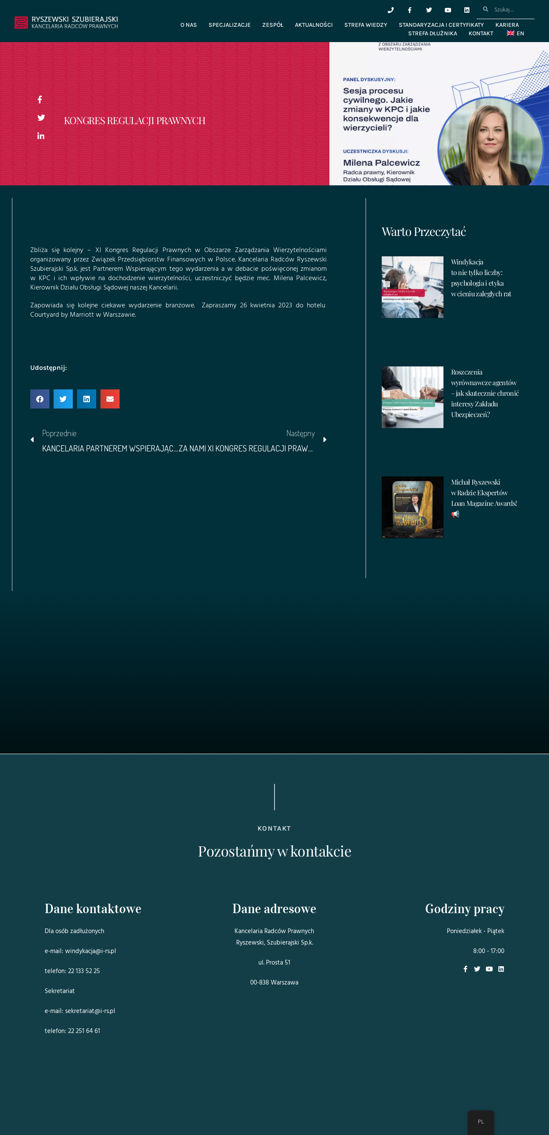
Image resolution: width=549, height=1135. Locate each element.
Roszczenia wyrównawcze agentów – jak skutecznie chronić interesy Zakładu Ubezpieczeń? (485, 393)
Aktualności (314, 24)
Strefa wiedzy (365, 24)
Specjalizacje (230, 24)
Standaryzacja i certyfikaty (441, 24)
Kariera (507, 24)
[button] (39, 399)
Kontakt (481, 33)
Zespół (272, 24)
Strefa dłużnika (432, 33)
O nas (188, 24)
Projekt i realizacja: (61, 1105)
